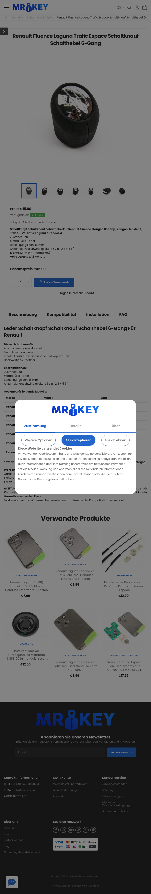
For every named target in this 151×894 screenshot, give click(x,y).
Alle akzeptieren (78, 440)
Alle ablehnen (115, 440)
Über (116, 426)
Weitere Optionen (38, 440)
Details (76, 426)
